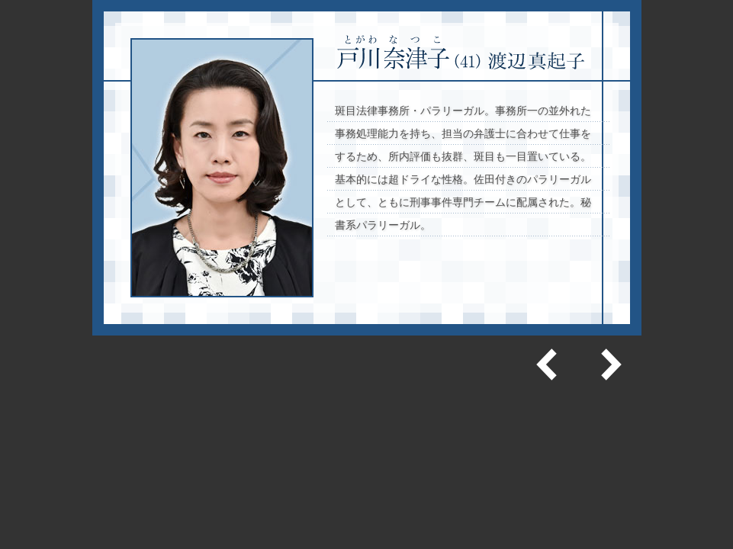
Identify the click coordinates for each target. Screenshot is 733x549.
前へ (548, 364)
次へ (609, 364)
